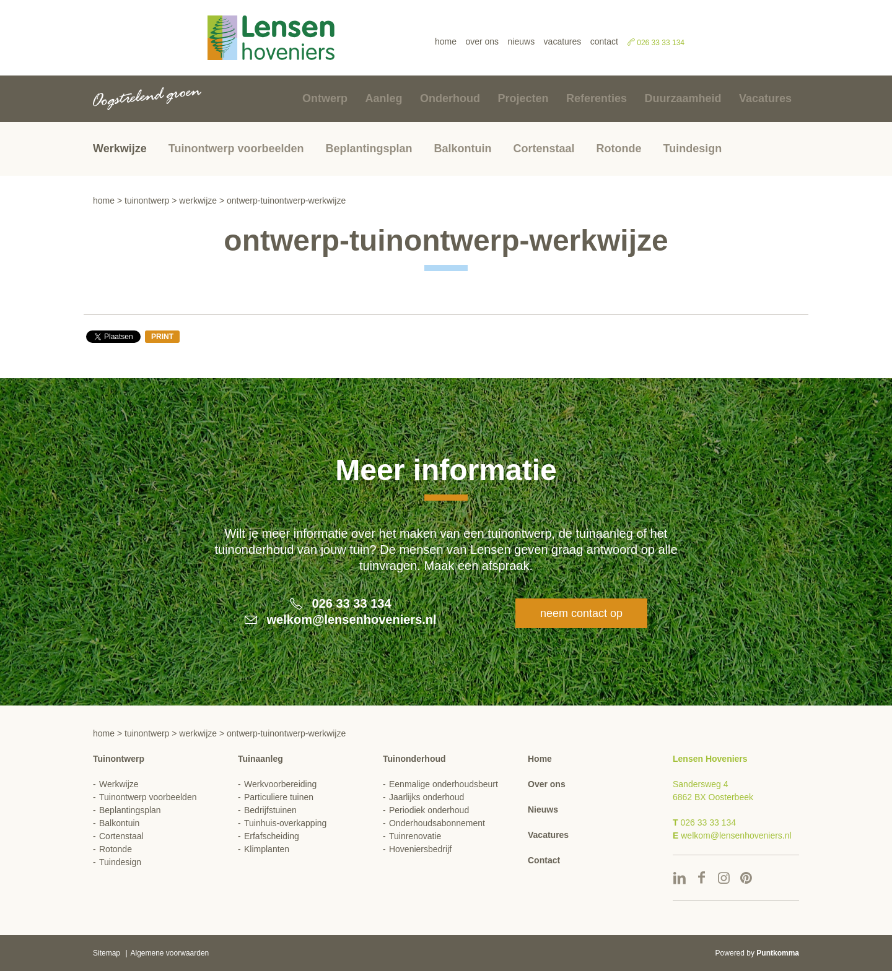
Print (162, 336)
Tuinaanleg (260, 759)
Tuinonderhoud (414, 759)
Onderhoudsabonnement (437, 823)
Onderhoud (450, 98)
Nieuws (521, 41)
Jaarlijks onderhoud (426, 797)
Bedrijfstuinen (270, 810)
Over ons (482, 41)
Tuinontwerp (147, 200)
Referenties (596, 98)
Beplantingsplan (368, 148)
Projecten (522, 98)
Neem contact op (581, 613)
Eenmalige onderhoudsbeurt (443, 784)
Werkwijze (120, 148)
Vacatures (563, 41)
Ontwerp (325, 98)
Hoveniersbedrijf (420, 849)
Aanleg (384, 98)
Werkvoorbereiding (280, 784)
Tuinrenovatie (415, 836)
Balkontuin (462, 148)
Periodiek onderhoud (429, 810)
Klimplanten (266, 849)
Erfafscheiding (271, 836)
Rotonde (619, 148)
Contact (604, 41)
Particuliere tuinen (278, 797)
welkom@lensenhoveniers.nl (352, 619)
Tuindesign (692, 148)
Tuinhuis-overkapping (285, 823)
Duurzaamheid (682, 98)
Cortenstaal (543, 148)
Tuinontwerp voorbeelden (236, 148)
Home (446, 41)
